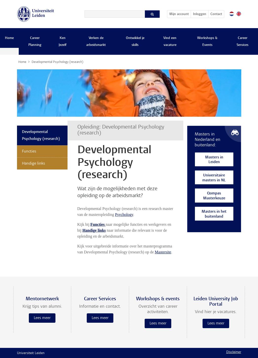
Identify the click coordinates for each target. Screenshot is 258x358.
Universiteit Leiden (31, 353)
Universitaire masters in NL (214, 178)
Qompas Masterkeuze (214, 196)
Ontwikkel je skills (135, 42)
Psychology (124, 214)
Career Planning (34, 42)
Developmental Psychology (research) (41, 135)
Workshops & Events (207, 42)
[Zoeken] (115, 14)
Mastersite (163, 252)
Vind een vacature (169, 42)
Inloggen (199, 14)
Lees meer (42, 318)
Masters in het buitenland (214, 214)
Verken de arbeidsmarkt (96, 42)
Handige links (94, 230)
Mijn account (180, 13)
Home (9, 38)
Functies (29, 151)
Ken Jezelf (63, 42)
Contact (216, 14)
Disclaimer (233, 352)
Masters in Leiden (214, 160)
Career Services (242, 42)
